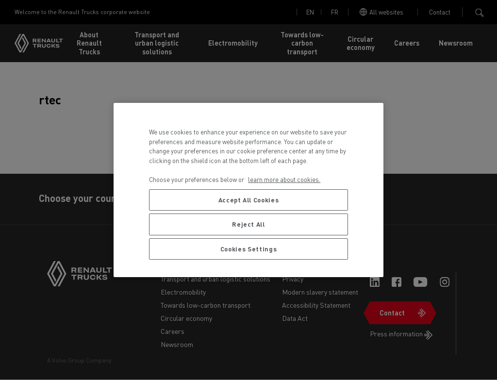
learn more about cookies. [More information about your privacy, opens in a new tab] (284, 179)
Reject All (248, 224)
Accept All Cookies (248, 200)
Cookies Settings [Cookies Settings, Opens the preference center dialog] (248, 249)
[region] (248, 190)
